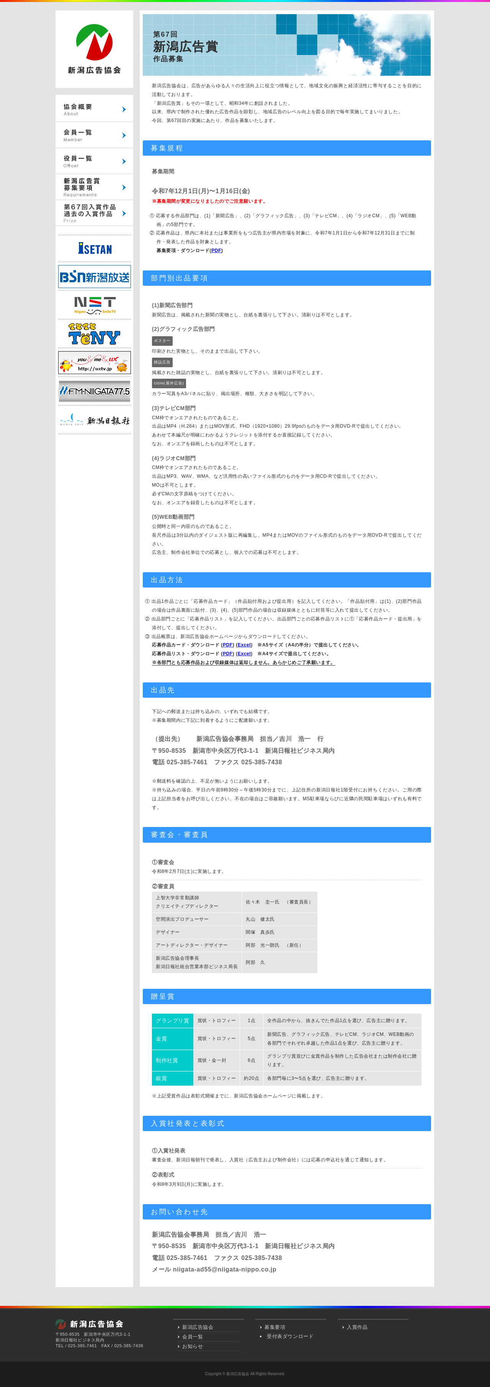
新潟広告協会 (198, 1327)
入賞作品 (357, 1327)
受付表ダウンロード (290, 1336)
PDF (216, 250)
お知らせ (192, 1346)
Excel (244, 645)
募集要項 (275, 1327)
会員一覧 (192, 1337)
